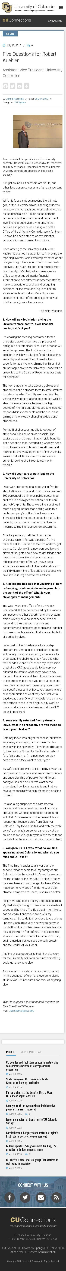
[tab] (11, 1052)
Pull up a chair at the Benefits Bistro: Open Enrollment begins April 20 (29, 1094)
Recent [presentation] (11, 1052)
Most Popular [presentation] (31, 1052)
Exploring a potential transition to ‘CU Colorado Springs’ (31, 1121)
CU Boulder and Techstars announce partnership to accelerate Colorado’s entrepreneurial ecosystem (32, 1066)
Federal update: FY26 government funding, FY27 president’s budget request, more (32, 1148)
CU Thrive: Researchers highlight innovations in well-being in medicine (32, 1162)
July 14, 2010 (41, 99)
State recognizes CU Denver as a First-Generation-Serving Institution (27, 1081)
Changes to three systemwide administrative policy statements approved (30, 1107)
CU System (20, 102)
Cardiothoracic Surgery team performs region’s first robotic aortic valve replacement (32, 1134)
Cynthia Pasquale (15, 99)
